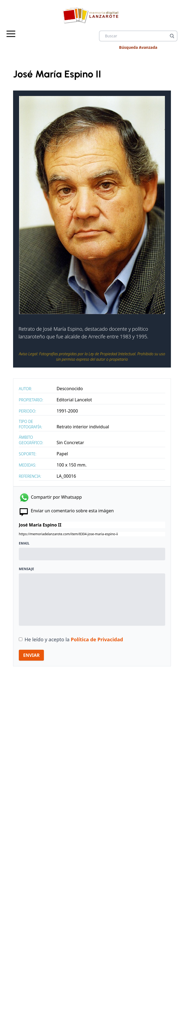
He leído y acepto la (74, 639)
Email (24, 543)
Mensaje (26, 569)
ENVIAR (31, 655)
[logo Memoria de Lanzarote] (92, 15)
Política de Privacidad (97, 639)
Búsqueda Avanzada (138, 47)
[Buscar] (172, 36)
